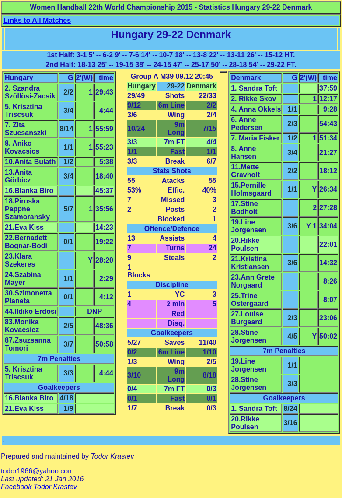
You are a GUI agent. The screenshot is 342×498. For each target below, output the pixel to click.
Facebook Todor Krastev (39, 487)
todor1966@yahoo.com (37, 471)
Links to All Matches (37, 20)
